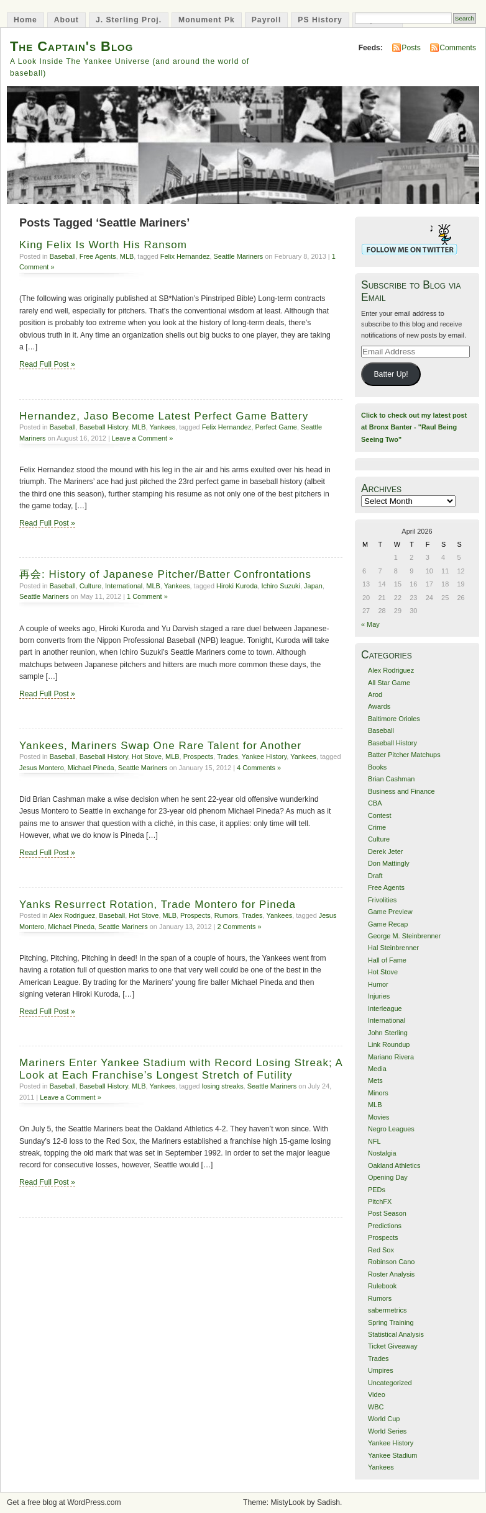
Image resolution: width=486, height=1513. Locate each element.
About (66, 20)
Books (377, 767)
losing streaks (223, 1086)
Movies (379, 1117)
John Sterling (388, 1032)
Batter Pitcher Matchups (404, 754)
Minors (378, 1093)
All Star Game (389, 682)
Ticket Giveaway (393, 1346)
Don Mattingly (389, 863)
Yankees (162, 427)
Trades (227, 756)
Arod (375, 694)
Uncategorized (390, 1382)
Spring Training (391, 1322)
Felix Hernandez (185, 256)
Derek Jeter (385, 851)
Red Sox (381, 1250)
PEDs (376, 1189)
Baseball (63, 256)
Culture (90, 586)
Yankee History (264, 756)
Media (377, 1068)
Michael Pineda (91, 767)
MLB (127, 256)
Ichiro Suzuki (280, 586)
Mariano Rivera (391, 1057)
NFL (374, 1141)
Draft (375, 875)
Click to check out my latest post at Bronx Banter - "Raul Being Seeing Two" (414, 427)
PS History (320, 20)
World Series (387, 1431)
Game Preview (390, 911)
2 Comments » (239, 926)
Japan (313, 586)
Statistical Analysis (396, 1334)
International (123, 586)
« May (370, 624)
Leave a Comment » (142, 438)
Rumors (226, 915)
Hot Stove (147, 756)
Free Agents (98, 256)
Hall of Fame (387, 960)
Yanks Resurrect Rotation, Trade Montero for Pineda (157, 904)
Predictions (384, 1225)
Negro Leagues (391, 1129)
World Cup (384, 1418)
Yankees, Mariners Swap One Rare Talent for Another (160, 746)
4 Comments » (259, 767)
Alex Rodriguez (72, 915)
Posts (410, 47)
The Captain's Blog (71, 46)
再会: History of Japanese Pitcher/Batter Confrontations (165, 574)
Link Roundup (389, 1044)
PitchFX (380, 1201)
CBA (375, 803)
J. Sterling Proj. (129, 20)
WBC (376, 1407)
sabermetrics (387, 1310)
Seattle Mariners (239, 256)
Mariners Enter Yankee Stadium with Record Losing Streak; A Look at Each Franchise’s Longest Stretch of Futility (180, 1068)
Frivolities (382, 900)
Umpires (380, 1370)
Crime (377, 827)
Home (25, 20)
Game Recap (388, 924)
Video (376, 1394)
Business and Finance (401, 791)
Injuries (379, 996)
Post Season (387, 1213)
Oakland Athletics (394, 1165)
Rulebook (382, 1286)
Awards (379, 706)
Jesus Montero (41, 767)
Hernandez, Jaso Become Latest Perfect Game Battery (163, 416)
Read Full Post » (47, 364)
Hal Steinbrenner (393, 947)
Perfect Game (275, 427)
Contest (380, 815)
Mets (375, 1080)
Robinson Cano (391, 1261)
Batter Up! (391, 374)
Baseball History (104, 427)
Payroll (267, 20)
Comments (457, 47)
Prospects (198, 756)
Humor (378, 984)
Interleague (385, 1008)
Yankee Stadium (392, 1455)
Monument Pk (206, 20)
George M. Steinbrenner (404, 936)
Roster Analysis (391, 1274)
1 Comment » (147, 596)
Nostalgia (382, 1153)
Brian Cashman (391, 779)
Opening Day (388, 1177)
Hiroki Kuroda (236, 586)
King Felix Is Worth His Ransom (103, 245)
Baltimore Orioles (394, 718)
